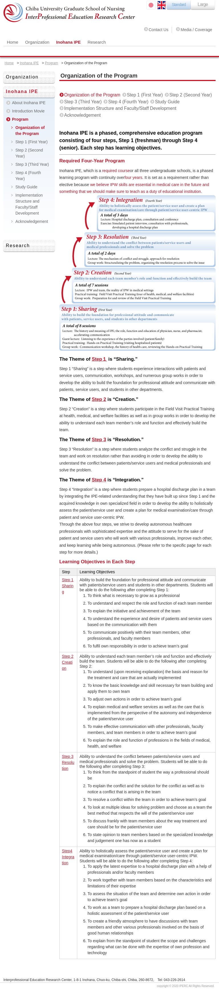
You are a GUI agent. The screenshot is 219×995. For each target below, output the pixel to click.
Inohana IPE (68, 42)
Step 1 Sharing (67, 586)
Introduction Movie (28, 111)
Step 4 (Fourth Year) (128, 101)
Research (97, 42)
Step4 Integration (68, 857)
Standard (179, 4)
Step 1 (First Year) (145, 94)
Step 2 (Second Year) (190, 94)
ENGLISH (161, 5)
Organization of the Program (92, 94)
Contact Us (158, 29)
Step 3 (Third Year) (83, 101)
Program (51, 63)
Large (203, 4)
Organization (37, 42)
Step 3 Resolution (68, 762)
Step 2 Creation (67, 662)
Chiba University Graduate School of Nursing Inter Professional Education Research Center (69, 12)
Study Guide (167, 101)
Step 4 (99, 480)
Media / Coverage (196, 29)
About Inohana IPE (29, 102)
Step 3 (99, 439)
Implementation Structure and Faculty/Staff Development (120, 108)
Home (12, 42)
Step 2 (99, 399)
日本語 (151, 5)
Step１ (99, 359)
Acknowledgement (82, 115)
